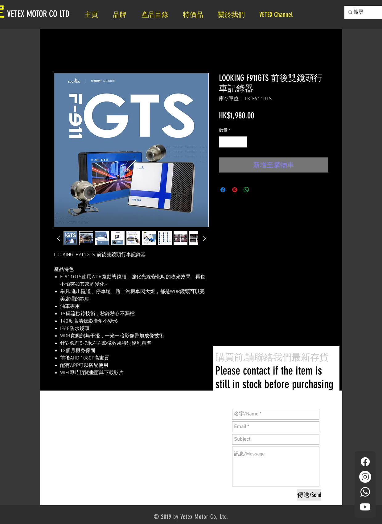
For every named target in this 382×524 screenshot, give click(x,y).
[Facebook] (365, 462)
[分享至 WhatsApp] (246, 189)
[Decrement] (224, 142)
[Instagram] (365, 477)
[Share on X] (258, 189)
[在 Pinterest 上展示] (234, 189)
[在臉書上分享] (223, 189)
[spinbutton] (233, 142)
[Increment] (242, 142)
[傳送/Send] (309, 495)
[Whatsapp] (365, 492)
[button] (234, 14)
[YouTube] (365, 507)
